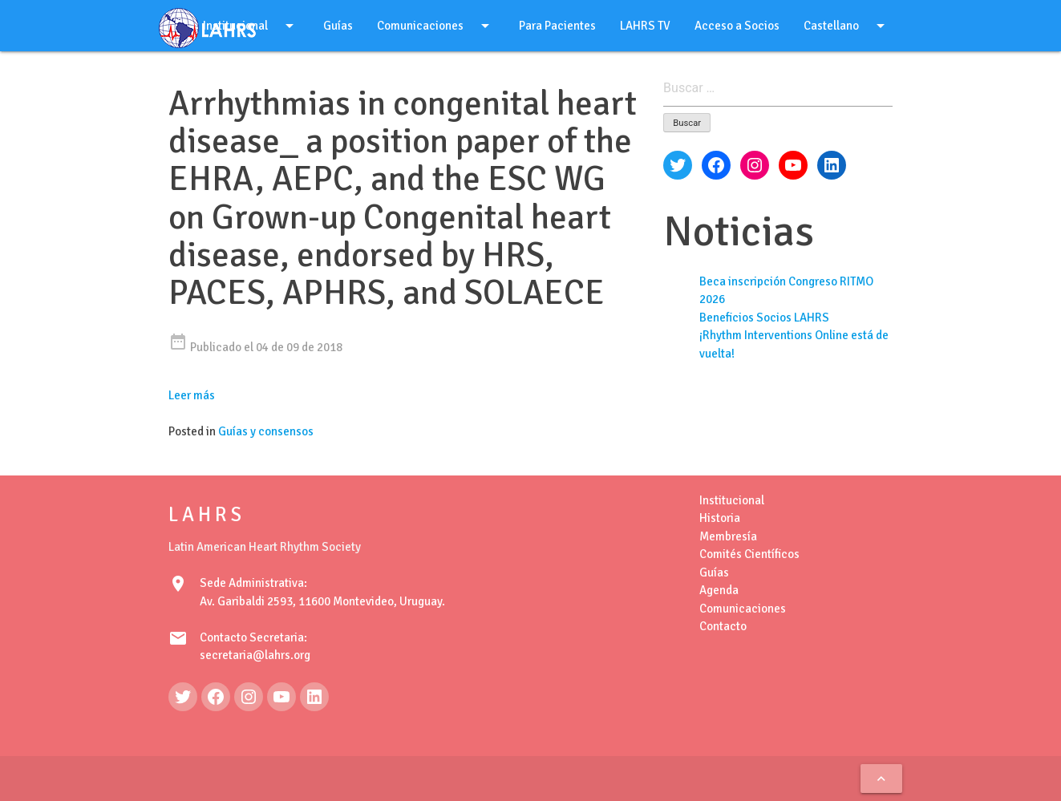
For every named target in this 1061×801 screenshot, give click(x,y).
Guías (338, 25)
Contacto (723, 626)
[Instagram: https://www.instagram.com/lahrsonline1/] (248, 696)
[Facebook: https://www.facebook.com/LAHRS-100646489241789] (215, 696)
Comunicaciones (436, 25)
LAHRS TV (645, 25)
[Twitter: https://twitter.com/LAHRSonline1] (182, 696)
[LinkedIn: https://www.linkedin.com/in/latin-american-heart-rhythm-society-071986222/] (314, 696)
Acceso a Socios (737, 25)
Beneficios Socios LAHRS (764, 317)
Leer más (191, 395)
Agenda (719, 590)
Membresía (728, 536)
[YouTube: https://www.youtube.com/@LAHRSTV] (281, 696)
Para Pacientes (557, 25)
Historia (719, 518)
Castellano (847, 25)
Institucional (731, 500)
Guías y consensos (266, 431)
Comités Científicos (749, 554)
